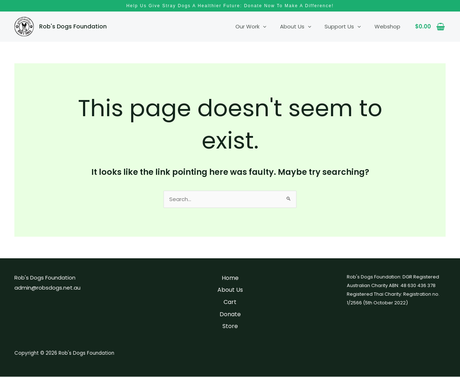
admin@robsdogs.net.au (47, 288)
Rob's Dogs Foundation (73, 26)
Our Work (260, 27)
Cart (230, 302)
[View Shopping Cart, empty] (430, 26)
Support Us (347, 27)
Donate (230, 314)
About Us (302, 27)
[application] (272, 27)
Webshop (389, 26)
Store (230, 326)
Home (230, 278)
